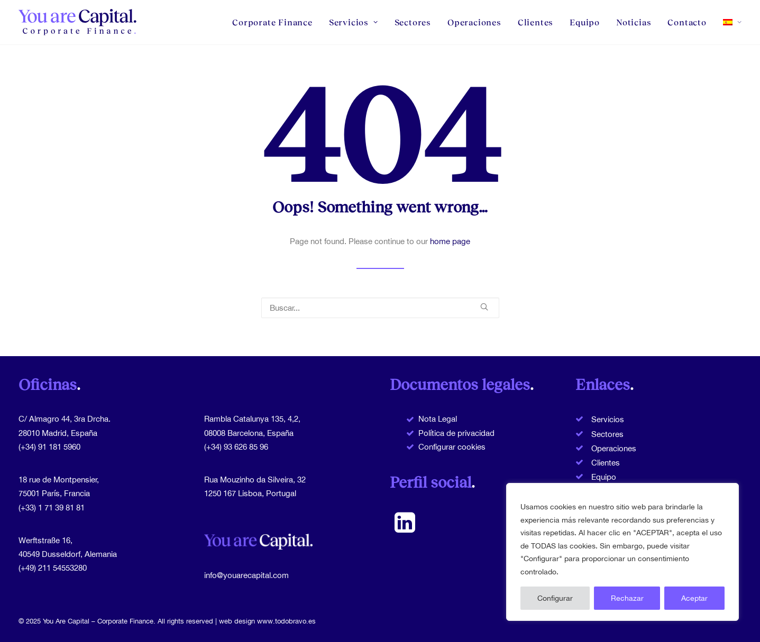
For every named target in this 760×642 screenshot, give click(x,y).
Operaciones (474, 22)
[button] (484, 307)
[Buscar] (380, 307)
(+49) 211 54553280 (53, 567)
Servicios (353, 22)
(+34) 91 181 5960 (49, 446)
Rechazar (627, 598)
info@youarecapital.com (246, 575)
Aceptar (694, 598)
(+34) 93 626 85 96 (236, 446)
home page (450, 241)
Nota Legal (437, 418)
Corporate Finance (272, 22)
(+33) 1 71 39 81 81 (52, 507)
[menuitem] (276, 22)
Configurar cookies (452, 446)
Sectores (413, 22)
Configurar (555, 598)
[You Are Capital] (79, 22)
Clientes (535, 22)
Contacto (686, 22)
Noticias (633, 22)
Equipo (585, 22)
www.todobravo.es (286, 621)
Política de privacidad (456, 433)
